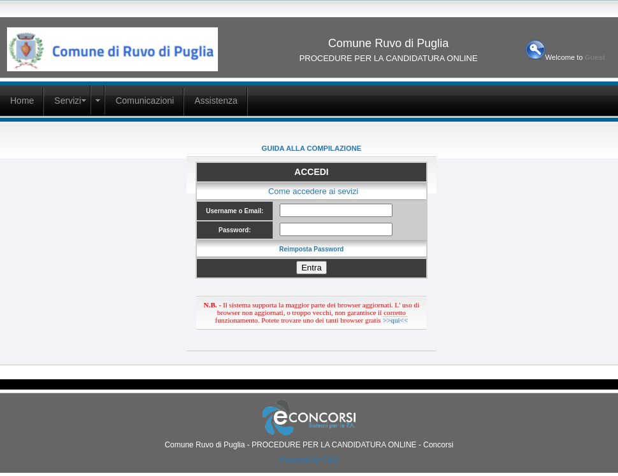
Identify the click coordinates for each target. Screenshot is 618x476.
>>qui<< (395, 320)
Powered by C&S (309, 460)
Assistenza (216, 100)
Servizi (67, 100)
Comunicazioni (144, 100)
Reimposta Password (311, 249)
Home (22, 100)
